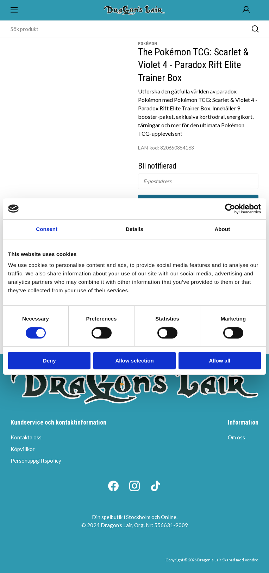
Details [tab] (134, 229)
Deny (49, 361)
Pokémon (147, 43)
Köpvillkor (23, 449)
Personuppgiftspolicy (36, 460)
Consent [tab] (46, 229)
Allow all (219, 361)
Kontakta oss (26, 437)
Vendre (251, 559)
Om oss (236, 437)
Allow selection (134, 361)
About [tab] (222, 229)
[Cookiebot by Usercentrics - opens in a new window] (230, 208)
